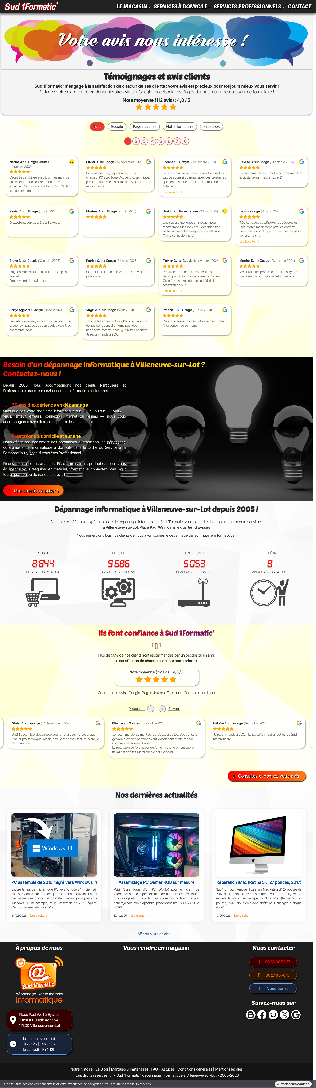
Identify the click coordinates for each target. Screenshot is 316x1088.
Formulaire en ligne (199, 692)
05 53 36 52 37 (273, 962)
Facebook (164, 91)
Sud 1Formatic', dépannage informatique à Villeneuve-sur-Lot (166, 1075)
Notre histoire (81, 1069)
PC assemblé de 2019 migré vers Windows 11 (54, 882)
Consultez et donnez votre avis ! (266, 776)
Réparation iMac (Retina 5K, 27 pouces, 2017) (258, 882)
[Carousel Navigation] (156, 705)
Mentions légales (228, 1069)
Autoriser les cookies (293, 1084)
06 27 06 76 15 (273, 975)
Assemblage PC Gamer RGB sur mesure (156, 882)
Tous (97, 126)
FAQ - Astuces (162, 1069)
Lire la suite (39, 915)
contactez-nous (103, 469)
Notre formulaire (180, 126)
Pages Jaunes (196, 91)
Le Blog (101, 1069)
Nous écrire (273, 988)
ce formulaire (259, 91)
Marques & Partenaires (129, 1069)
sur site (31, 453)
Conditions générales (194, 1069)
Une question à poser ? (33, 490)
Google (145, 91)
